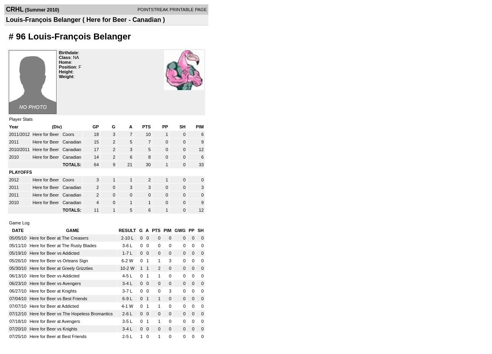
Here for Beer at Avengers (54, 321)
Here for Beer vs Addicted (54, 253)
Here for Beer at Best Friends (57, 336)
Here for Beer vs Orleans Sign (58, 260)
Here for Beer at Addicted (54, 306)
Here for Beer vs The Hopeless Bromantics (71, 313)
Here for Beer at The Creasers (58, 238)
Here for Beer (46, 134)
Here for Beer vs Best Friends (58, 298)
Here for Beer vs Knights (53, 328)
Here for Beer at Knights (52, 291)
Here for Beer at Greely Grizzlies (61, 268)
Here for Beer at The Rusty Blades (62, 245)
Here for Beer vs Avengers (55, 283)
